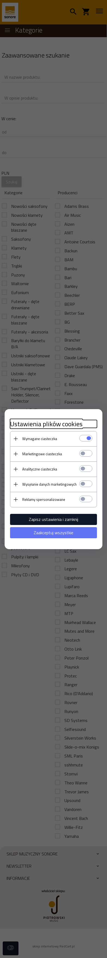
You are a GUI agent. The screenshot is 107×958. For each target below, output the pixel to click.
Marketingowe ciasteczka (42, 454)
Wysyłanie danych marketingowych (49, 484)
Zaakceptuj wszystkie (53, 532)
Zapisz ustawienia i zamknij (53, 519)
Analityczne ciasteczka (39, 469)
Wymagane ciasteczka (39, 438)
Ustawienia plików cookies (46, 424)
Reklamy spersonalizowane (43, 499)
